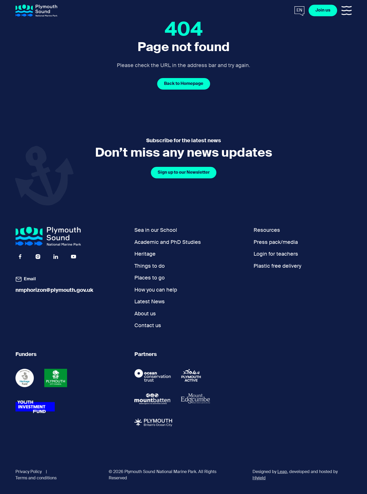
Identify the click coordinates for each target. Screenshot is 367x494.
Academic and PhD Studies (167, 242)
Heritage (145, 254)
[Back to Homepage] (183, 84)
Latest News (149, 301)
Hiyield (259, 478)
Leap (282, 472)
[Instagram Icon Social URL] (38, 256)
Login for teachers (276, 254)
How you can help (155, 290)
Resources (267, 230)
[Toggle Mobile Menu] (346, 10)
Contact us (147, 325)
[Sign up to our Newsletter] (183, 172)
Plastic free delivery (277, 266)
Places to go (149, 278)
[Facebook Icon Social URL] (20, 256)
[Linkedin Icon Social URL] (56, 256)
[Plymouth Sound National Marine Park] (36, 10)
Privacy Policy (28, 472)
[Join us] (323, 10)
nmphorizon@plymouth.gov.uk (54, 290)
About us (145, 313)
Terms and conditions (36, 478)
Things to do (149, 266)
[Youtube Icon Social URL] (73, 256)
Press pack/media (276, 242)
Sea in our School (155, 230)
